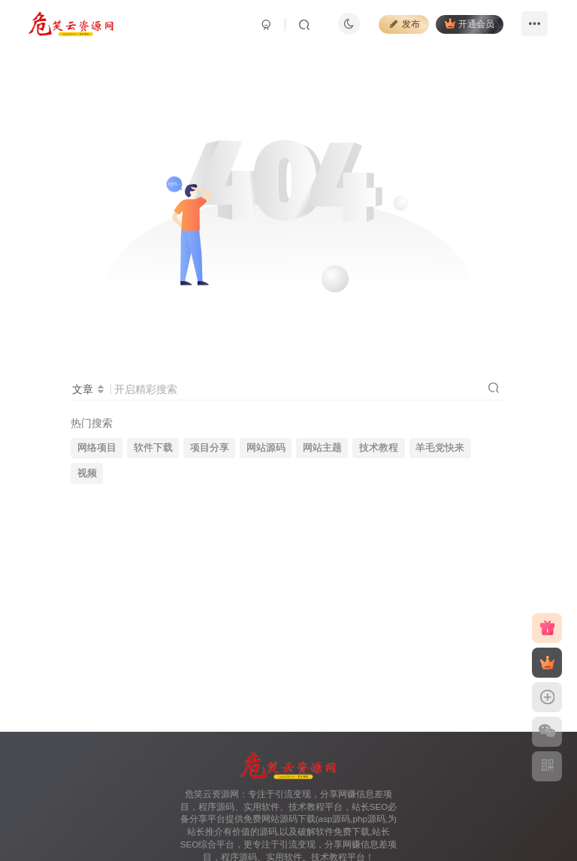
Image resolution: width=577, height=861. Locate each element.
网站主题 (322, 448)
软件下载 (153, 448)
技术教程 (378, 448)
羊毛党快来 (439, 448)
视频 (87, 473)
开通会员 (467, 24)
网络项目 (96, 448)
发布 (402, 25)
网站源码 (265, 448)
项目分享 (209, 448)
